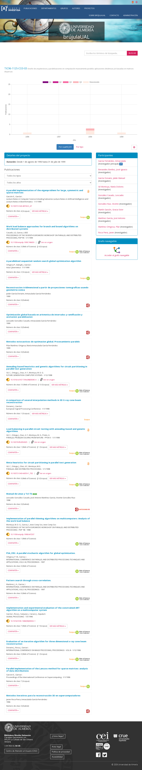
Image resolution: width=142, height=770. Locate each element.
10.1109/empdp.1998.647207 (22, 534)
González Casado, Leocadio (111, 195)
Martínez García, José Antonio (111, 218)
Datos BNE (84, 509)
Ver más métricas (40, 211)
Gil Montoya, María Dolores (110, 186)
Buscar (132, 53)
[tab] (117, 241)
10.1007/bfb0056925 (19, 442)
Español (133, 2)
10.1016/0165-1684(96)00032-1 (23, 621)
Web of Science (84, 252)
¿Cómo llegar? (58, 736)
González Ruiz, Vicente (108, 203)
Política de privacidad (61, 751)
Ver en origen (47, 242)
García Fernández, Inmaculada (112, 161)
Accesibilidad (57, 756)
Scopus (83, 217)
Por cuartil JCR (65, 147)
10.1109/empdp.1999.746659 (22, 242)
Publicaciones (30, 8)
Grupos (64, 8)
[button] (117, 241)
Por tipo (79, 147)
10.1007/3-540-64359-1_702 (22, 473)
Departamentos (48, 8)
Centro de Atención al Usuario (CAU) (21, 750)
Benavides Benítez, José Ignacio (112, 169)
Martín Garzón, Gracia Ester (110, 209)
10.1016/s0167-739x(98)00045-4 (23, 379)
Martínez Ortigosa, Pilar (109, 226)
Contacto (114, 15)
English (136, 2)
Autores (76, 8)
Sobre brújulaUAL (97, 15)
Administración (130, 15)
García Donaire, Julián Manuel (111, 178)
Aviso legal (56, 746)
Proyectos (89, 8)
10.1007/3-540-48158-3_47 (21, 206)
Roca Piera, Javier (106, 232)
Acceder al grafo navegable (117, 255)
